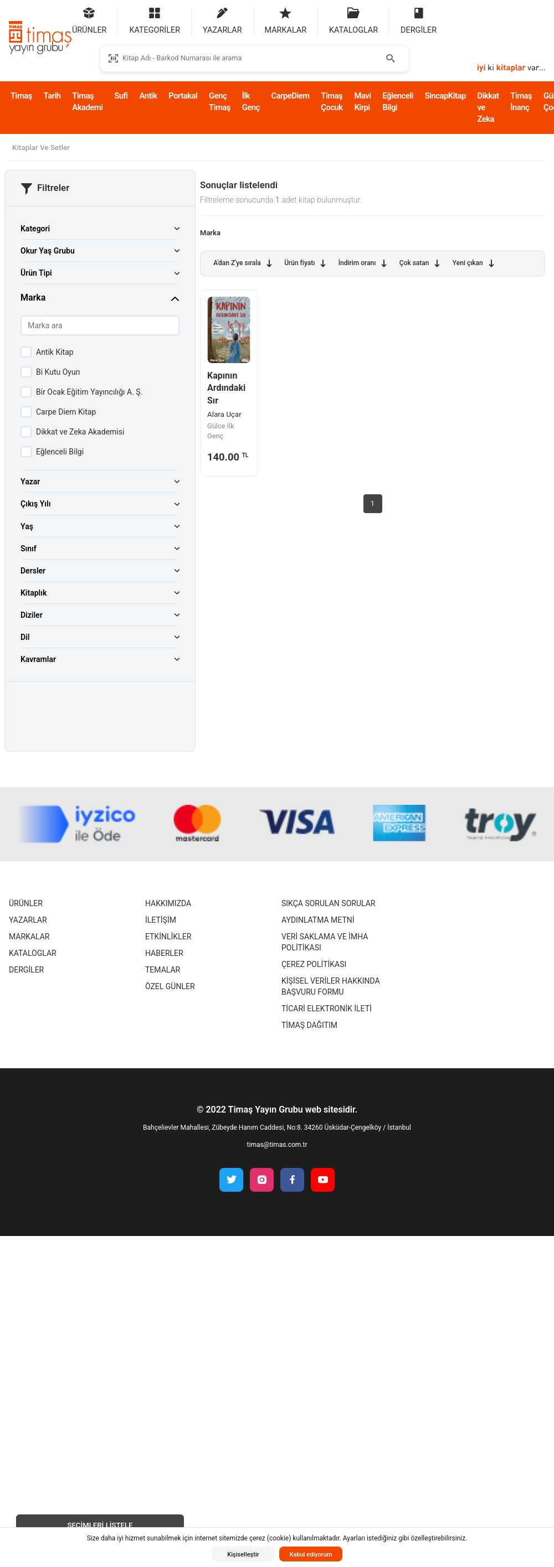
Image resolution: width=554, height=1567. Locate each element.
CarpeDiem (290, 96)
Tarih (52, 96)
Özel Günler (170, 986)
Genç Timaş (219, 101)
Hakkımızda (168, 903)
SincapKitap (445, 96)
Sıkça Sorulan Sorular (328, 903)
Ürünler (26, 903)
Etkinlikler (168, 936)
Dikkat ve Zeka (488, 107)
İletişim (160, 920)
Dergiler (26, 969)
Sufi (120, 96)
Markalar (29, 936)
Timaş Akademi (87, 101)
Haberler (164, 953)
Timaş (21, 96)
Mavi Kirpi (362, 101)
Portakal (182, 96)
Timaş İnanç (521, 101)
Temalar (162, 969)
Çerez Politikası (313, 964)
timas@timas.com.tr (277, 1145)
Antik (148, 96)
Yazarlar (28, 920)
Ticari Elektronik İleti (326, 1008)
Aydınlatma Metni (318, 920)
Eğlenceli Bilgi (397, 101)
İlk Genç (251, 101)
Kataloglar (33, 953)
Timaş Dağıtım (309, 1025)
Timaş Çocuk (331, 101)
